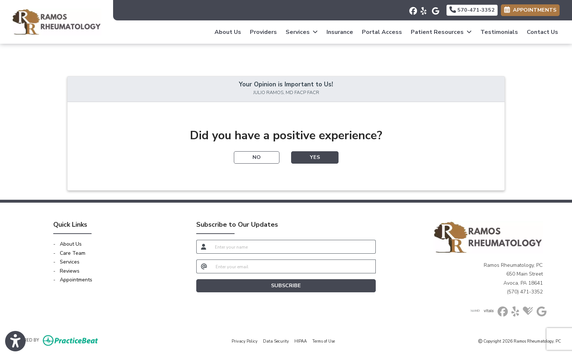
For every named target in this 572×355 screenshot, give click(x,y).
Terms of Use (323, 341)
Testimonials (499, 32)
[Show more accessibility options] (15, 341)
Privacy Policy (245, 341)
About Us (227, 32)
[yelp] (423, 9)
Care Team (72, 253)
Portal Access (382, 32)
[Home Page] (56, 21)
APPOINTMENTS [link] (530, 9)
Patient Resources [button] (441, 32)
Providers (263, 32)
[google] (434, 9)
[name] (293, 247)
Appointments (76, 279)
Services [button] (302, 32)
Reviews (70, 271)
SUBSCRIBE (286, 285)
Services (70, 261)
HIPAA (300, 341)
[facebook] (412, 9)
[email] (293, 266)
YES (315, 157)
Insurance (339, 32)
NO (256, 157)
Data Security (276, 341)
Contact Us (542, 32)
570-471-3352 (472, 9)
